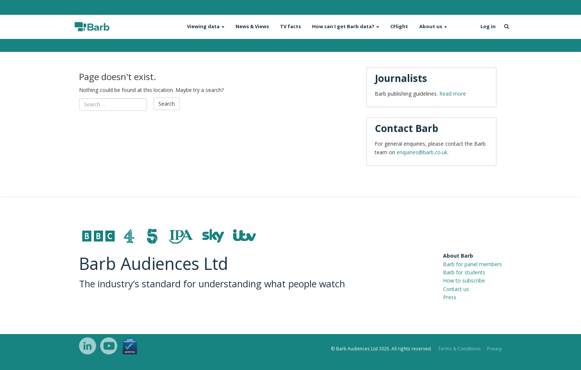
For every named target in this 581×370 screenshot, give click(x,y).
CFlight (399, 26)
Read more (452, 93)
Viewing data (205, 26)
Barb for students (464, 272)
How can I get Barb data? (345, 26)
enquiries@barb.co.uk (422, 152)
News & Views (252, 26)
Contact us (456, 289)
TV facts (290, 26)
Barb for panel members (472, 264)
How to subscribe (464, 280)
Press (449, 297)
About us (433, 26)
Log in (488, 26)
